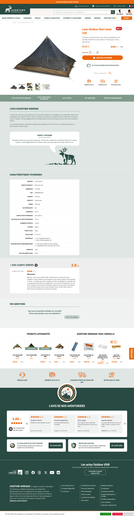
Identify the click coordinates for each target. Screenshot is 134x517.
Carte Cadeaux (106, 502)
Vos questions (90, 98)
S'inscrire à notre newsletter (95, 472)
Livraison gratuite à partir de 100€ (67, 2)
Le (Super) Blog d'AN (68, 488)
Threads (39, 472)
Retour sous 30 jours (116, 84)
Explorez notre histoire (18, 501)
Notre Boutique (86, 491)
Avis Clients (67, 98)
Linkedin (58, 472)
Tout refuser (117, 514)
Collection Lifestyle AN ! (109, 505)
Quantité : (85, 52)
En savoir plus (55, 445)
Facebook (33, 472)
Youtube (52, 472)
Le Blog (15, 472)
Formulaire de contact (88, 485)
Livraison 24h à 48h (102, 84)
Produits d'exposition (108, 499)
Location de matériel (88, 497)
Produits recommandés (113, 98)
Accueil (14, 22)
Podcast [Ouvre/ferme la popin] (131, 353)
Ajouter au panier (104, 58)
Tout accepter (105, 514)
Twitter (45, 472)
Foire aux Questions (87, 488)
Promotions (105, 488)
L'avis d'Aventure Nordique (21, 98)
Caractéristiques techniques (44, 98)
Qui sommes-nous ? (67, 485)
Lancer (113, 12)
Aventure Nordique (20, 486)
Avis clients (85, 500)
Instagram (26, 472)
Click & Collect (86, 494)
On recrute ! (65, 491)
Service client (22, 380)
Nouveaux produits (107, 491)
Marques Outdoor (107, 485)
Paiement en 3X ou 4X (89, 84)
